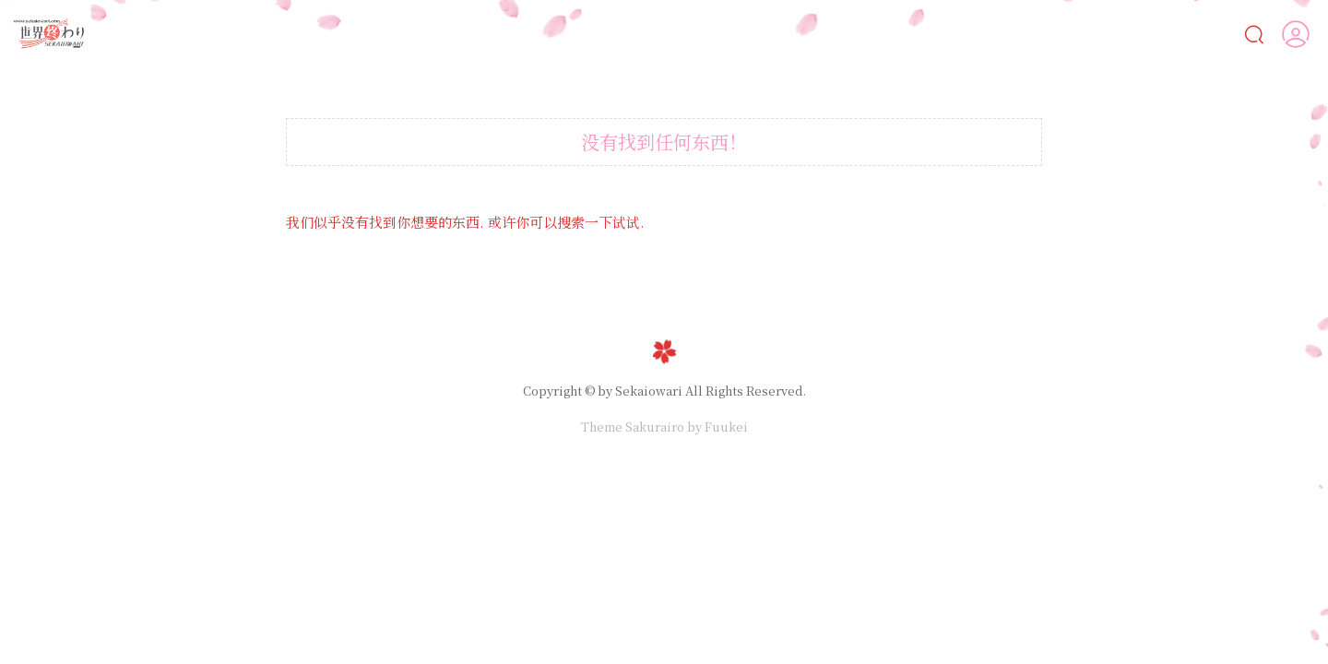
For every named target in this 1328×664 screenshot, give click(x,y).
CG (837, 33)
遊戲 (978, 34)
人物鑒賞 (1146, 33)
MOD (1054, 33)
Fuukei (726, 426)
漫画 (772, 33)
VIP (1219, 33)
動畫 (904, 33)
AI (705, 33)
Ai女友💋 (642, 33)
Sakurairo (654, 426)
